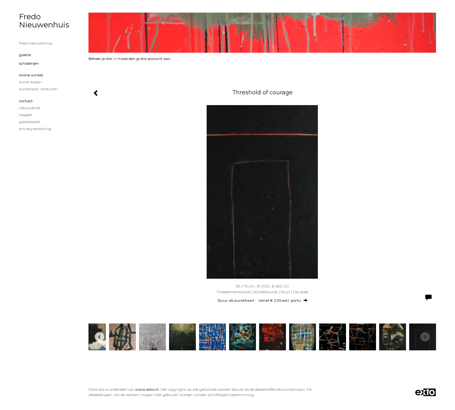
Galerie (25, 54)
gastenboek (29, 121)
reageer (26, 114)
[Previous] (99, 337)
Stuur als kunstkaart (262, 300)
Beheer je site (100, 58)
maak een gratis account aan (143, 58)
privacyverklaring (35, 128)
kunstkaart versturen (38, 88)
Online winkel (31, 75)
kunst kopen (30, 82)
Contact (26, 100)
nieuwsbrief (29, 107)
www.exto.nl (147, 389)
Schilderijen (29, 63)
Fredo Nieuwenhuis (44, 20)
